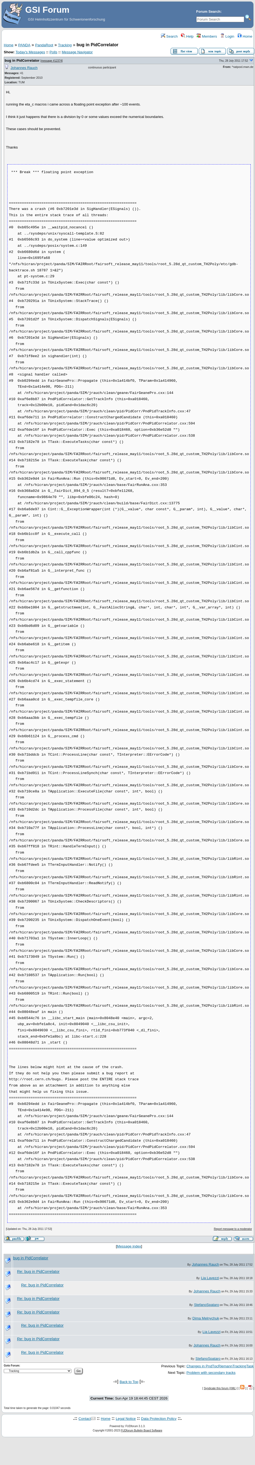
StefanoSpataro (206, 1305)
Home (244, 36)
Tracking (65, 45)
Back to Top (129, 1382)
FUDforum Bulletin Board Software (141, 1430)
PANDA (24, 45)
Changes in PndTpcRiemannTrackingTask (219, 1366)
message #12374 (51, 60)
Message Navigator (77, 52)
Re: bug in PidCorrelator (38, 1271)
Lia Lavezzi (210, 1278)
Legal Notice (126, 1419)
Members (207, 36)
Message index (129, 1246)
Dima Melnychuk (205, 1318)
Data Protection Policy (159, 1419)
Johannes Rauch (24, 68)
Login (227, 36)
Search (169, 36)
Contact (84, 1419)
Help (187, 36)
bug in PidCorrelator (22, 60)
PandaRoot (44, 45)
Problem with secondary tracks (210, 1373)
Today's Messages (30, 52)
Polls (53, 52)
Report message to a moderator (233, 1228)
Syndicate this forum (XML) (220, 1388)
